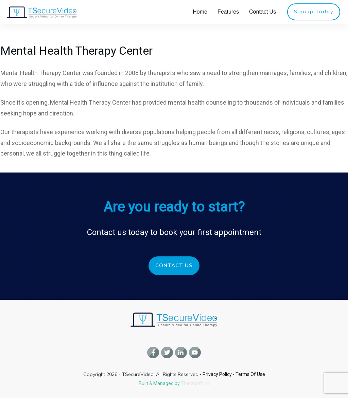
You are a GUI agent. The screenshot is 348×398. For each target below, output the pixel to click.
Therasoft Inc (195, 383)
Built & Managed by (160, 383)
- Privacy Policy (216, 374)
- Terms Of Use (249, 374)
